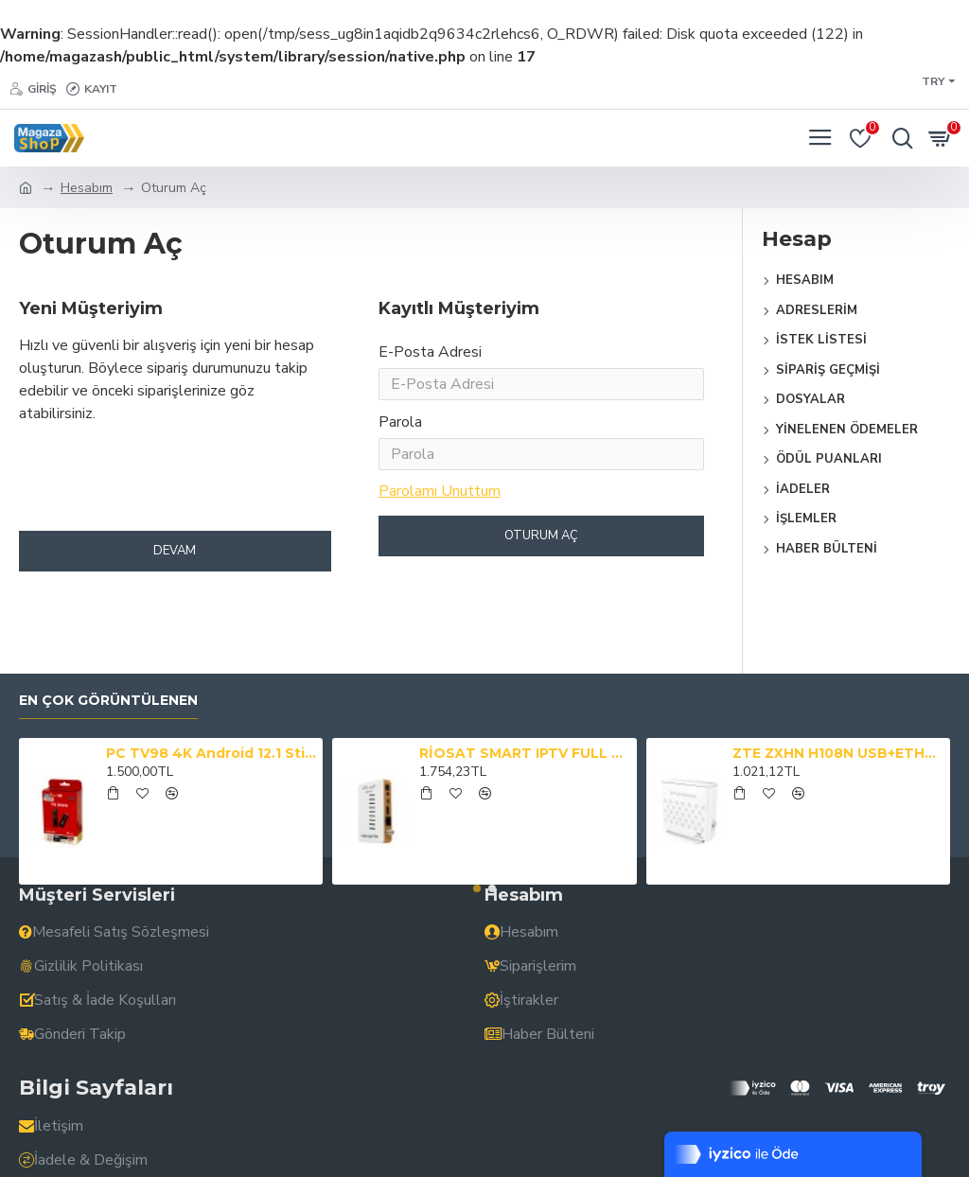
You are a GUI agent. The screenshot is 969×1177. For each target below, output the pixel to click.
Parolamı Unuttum (440, 502)
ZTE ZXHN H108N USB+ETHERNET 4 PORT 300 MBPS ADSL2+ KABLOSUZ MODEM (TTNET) (837, 753)
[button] (477, 888)
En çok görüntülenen (108, 701)
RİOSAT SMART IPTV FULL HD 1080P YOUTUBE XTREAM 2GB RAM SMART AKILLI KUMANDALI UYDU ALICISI (524, 753)
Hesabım (87, 188)
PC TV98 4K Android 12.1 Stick (211, 753)
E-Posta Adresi (430, 352)
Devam (174, 565)
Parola (400, 429)
